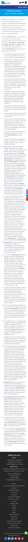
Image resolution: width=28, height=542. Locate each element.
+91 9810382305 (16, 473)
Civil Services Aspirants (14, 497)
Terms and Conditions (14, 527)
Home (6, 13)
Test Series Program (14, 490)
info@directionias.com (16, 480)
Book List (14, 494)
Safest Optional (14, 514)
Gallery (14, 505)
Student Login (14, 503)
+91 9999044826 (14, 478)
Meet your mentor (14, 499)
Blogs (14, 512)
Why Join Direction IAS (14, 523)
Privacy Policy (14, 525)
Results (14, 508)
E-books (14, 501)
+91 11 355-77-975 (14, 475)
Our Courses (14, 492)
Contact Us (14, 516)
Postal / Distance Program (14, 521)
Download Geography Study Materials (14, 486)
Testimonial (14, 519)
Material (14, 483)
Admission (14, 488)
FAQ (14, 510)
